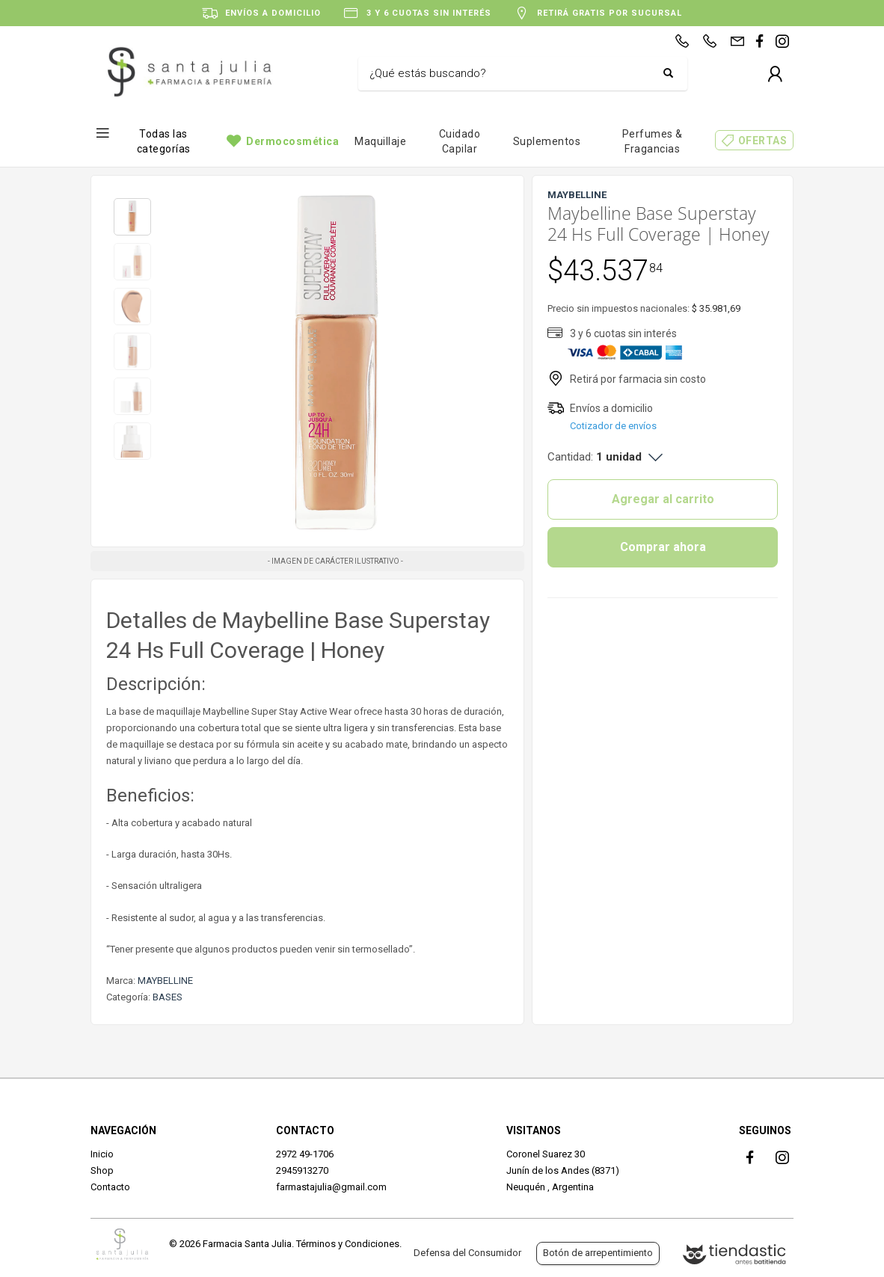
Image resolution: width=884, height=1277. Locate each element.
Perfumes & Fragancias (652, 141)
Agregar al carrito (663, 499)
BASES (167, 997)
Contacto (110, 1187)
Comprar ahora (663, 547)
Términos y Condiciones (347, 1243)
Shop (102, 1170)
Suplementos (547, 141)
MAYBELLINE (165, 980)
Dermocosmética (292, 141)
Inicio (102, 1154)
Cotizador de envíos (613, 425)
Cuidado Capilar (460, 141)
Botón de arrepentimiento (598, 1252)
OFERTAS (763, 141)
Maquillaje (380, 141)
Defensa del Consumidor (467, 1252)
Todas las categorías (164, 141)
